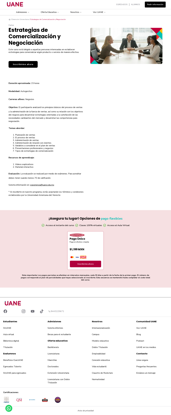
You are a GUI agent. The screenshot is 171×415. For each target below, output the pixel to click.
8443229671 (57, 311)
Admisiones (23, 12)
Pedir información (155, 4)
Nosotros (76, 12)
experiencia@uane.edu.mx (42, 184)
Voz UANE (99, 12)
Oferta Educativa (50, 12)
